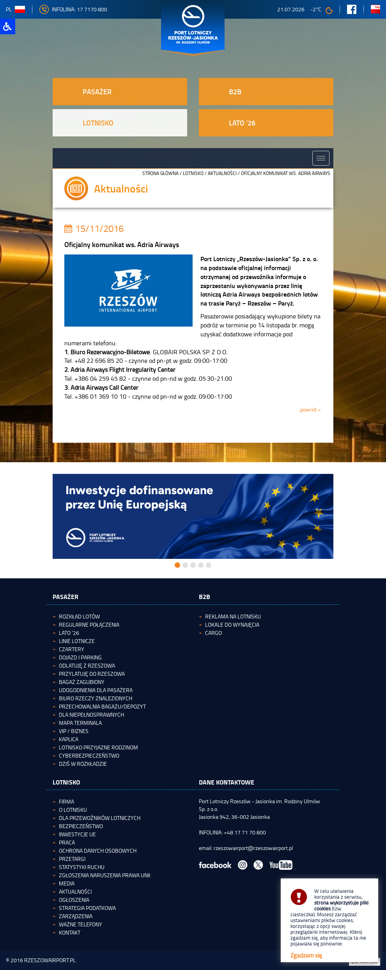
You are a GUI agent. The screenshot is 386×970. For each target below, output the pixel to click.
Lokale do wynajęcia (232, 624)
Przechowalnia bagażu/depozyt (102, 706)
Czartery (71, 649)
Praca (67, 842)
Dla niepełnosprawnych (91, 714)
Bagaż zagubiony (81, 682)
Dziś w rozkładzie (83, 763)
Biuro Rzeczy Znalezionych (95, 698)
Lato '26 (69, 632)
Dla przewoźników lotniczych (99, 818)
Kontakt (69, 932)
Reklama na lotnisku (233, 616)
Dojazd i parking (80, 657)
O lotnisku (73, 809)
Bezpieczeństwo (81, 826)
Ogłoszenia (74, 899)
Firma (66, 801)
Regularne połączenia (89, 624)
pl (15, 9)
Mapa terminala (80, 722)
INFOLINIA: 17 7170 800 (73, 9)
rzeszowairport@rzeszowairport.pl (253, 848)
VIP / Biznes (74, 731)
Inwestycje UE (77, 834)
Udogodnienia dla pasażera (96, 690)
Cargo (213, 632)
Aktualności (222, 173)
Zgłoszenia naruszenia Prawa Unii (104, 875)
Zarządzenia (75, 916)
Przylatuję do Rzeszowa (92, 673)
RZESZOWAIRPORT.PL (50, 960)
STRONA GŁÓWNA (160, 173)
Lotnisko (193, 173)
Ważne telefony (80, 924)
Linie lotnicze (77, 641)
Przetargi (72, 858)
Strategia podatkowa (87, 908)
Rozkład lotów (79, 616)
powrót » (310, 409)
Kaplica (68, 739)
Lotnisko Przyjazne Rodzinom (98, 747)
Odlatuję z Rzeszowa (87, 665)
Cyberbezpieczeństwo (89, 755)
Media (66, 883)
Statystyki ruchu (81, 867)
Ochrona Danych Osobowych (97, 850)
